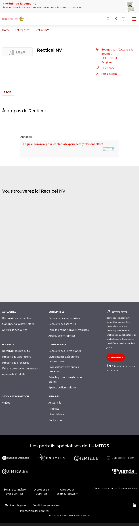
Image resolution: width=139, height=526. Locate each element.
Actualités (55, 402)
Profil (8, 92)
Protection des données (35, 511)
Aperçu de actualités (14, 330)
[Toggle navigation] (134, 19)
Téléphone (105, 68)
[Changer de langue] (123, 19)
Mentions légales (15, 505)
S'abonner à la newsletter (18, 324)
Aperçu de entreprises (62, 335)
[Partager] (115, 19)
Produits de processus (15, 362)
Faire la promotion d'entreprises (69, 330)
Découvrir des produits (16, 351)
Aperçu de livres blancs (63, 387)
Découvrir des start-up (62, 324)
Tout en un (55, 420)
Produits (54, 408)
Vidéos (6, 402)
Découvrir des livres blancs (65, 351)
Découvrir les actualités (16, 318)
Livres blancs (56, 414)
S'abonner (115, 357)
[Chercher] (108, 19)
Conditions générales (46, 505)
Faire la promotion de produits (21, 368)
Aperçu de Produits (14, 374)
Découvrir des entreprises (64, 318)
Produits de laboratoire (16, 356)
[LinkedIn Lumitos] (134, 505)
